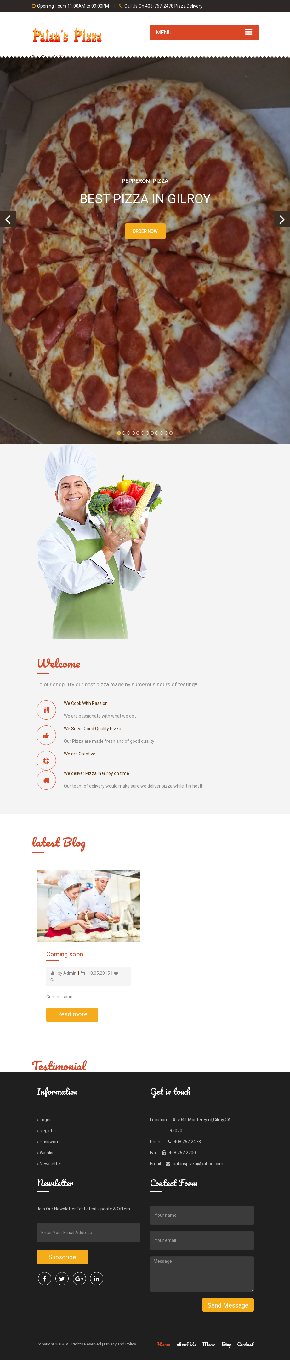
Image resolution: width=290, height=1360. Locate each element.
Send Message (228, 1305)
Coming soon (64, 954)
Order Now (145, 231)
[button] (8, 219)
